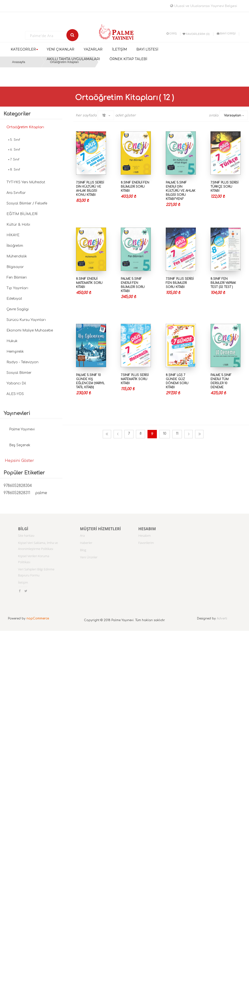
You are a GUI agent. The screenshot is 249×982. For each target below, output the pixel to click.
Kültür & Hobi (18, 224)
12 (103, 115)
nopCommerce (37, 618)
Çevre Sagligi (17, 309)
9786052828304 (18, 486)
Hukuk (12, 341)
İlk (107, 434)
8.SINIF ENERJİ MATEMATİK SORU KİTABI (89, 283)
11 (177, 433)
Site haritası (26, 535)
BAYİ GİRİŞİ (226, 33)
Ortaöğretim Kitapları (25, 127)
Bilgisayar (15, 267)
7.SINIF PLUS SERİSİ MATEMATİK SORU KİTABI (135, 379)
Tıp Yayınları (17, 288)
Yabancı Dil (16, 383)
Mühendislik (16, 256)
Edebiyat (14, 298)
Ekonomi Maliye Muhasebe (29, 330)
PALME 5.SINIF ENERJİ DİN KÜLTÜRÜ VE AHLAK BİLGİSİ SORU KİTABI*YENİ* (180, 191)
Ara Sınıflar (16, 193)
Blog (83, 550)
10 (164, 433)
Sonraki (188, 434)
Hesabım (144, 535)
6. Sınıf (15, 149)
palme (41, 493)
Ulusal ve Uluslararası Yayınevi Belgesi (203, 6)
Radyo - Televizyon (22, 362)
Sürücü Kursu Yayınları (26, 320)
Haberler (86, 543)
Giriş (171, 33)
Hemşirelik (15, 351)
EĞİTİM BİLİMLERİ (22, 214)
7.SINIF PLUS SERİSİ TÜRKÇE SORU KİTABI (224, 186)
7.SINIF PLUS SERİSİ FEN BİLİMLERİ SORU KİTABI (180, 283)
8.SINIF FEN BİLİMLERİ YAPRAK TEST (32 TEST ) (223, 283)
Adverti (222, 618)
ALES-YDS (15, 394)
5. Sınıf (15, 139)
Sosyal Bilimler (19, 373)
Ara (82, 535)
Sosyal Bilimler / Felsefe (26, 203)
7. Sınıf (14, 159)
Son (199, 434)
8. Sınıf (15, 169)
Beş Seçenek (19, 445)
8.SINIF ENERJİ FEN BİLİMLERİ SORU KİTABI (135, 186)
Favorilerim (146, 543)
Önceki (118, 434)
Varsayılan (232, 115)
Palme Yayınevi (22, 429)
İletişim (23, 582)
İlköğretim (14, 246)
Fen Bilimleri (16, 277)
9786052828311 (17, 493)
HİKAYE (12, 235)
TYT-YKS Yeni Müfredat (25, 182)
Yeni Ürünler (89, 557)
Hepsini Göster (19, 461)
